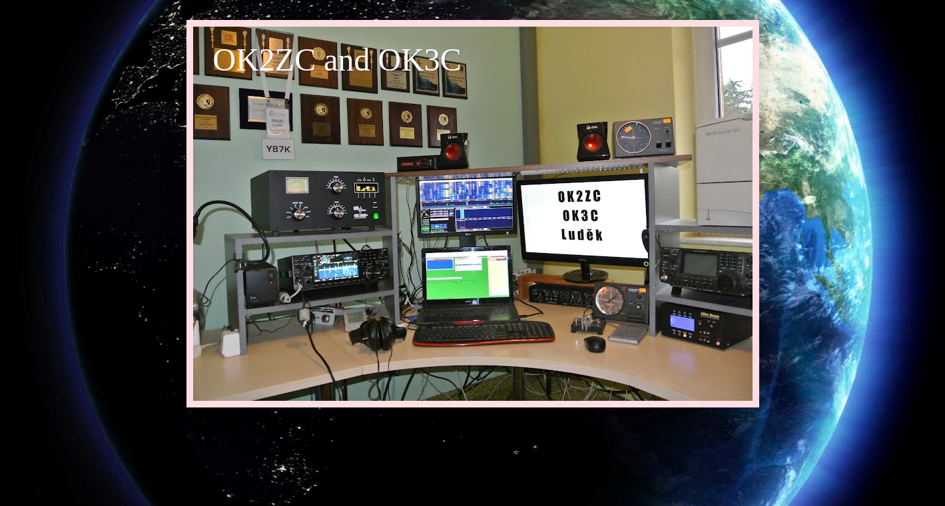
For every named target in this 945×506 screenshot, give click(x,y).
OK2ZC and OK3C (337, 59)
